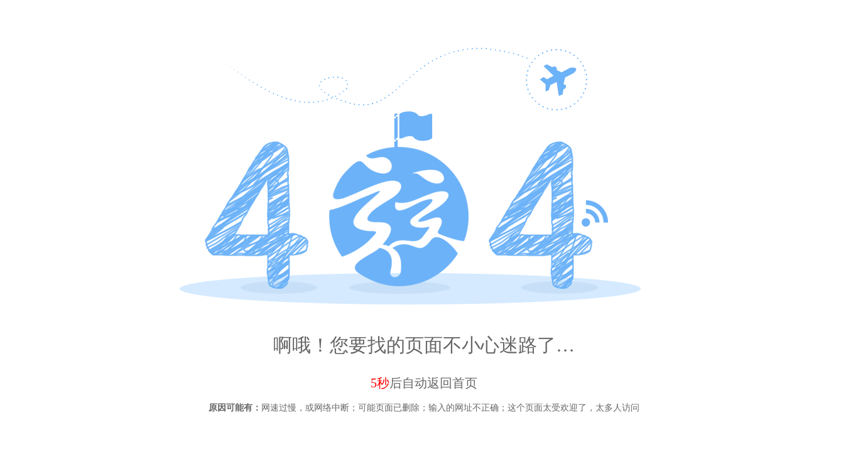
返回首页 (452, 383)
